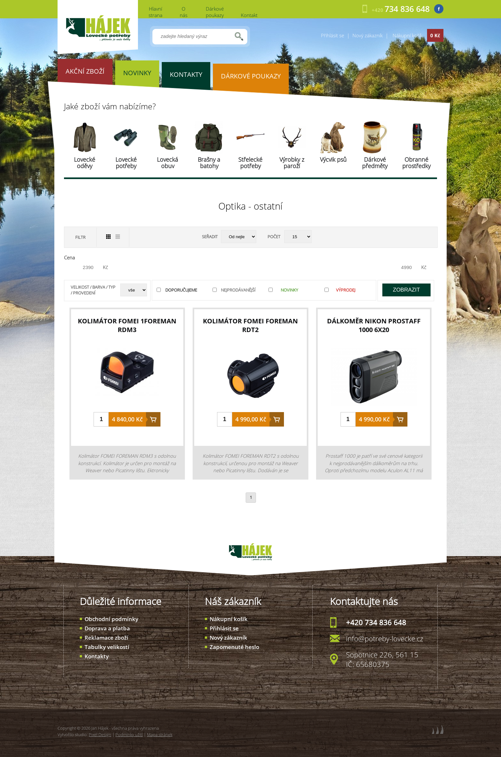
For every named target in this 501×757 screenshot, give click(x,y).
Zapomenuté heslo (234, 647)
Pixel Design (100, 734)
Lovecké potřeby (126, 163)
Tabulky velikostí (107, 647)
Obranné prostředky (416, 163)
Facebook (438, 9)
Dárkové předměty (374, 163)
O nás (183, 11)
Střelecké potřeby (250, 163)
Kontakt (249, 15)
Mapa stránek (159, 734)
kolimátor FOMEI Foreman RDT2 (250, 325)
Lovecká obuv (167, 163)
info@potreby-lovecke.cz (384, 638)
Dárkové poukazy (215, 11)
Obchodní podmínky (111, 619)
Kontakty (97, 656)
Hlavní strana (155, 11)
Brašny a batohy (209, 163)
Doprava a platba (107, 628)
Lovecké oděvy (84, 163)
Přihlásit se (332, 35)
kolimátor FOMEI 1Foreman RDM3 (127, 325)
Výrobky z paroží (291, 163)
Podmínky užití (129, 734)
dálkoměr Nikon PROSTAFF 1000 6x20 (374, 325)
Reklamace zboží (106, 637)
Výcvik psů (333, 159)
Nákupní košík (229, 619)
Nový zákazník (367, 35)
